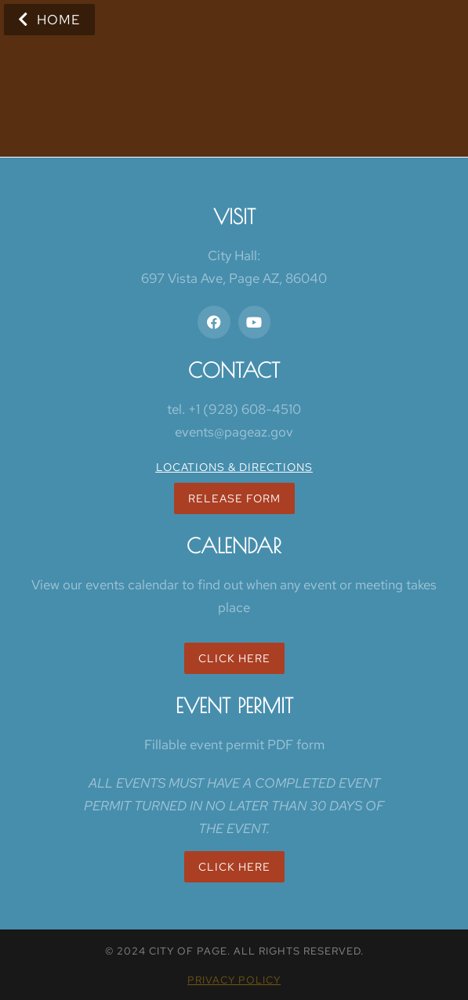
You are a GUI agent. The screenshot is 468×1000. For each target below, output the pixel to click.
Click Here (234, 658)
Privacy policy (234, 980)
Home (49, 19)
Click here (234, 867)
